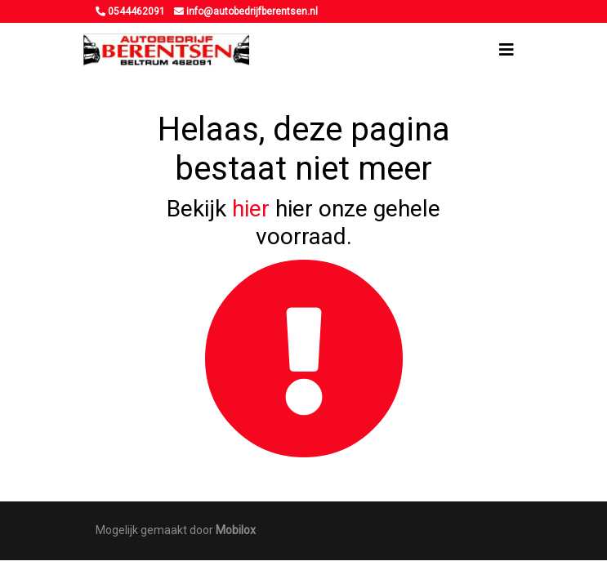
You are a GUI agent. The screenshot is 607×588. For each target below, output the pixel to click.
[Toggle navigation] (506, 50)
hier (251, 208)
